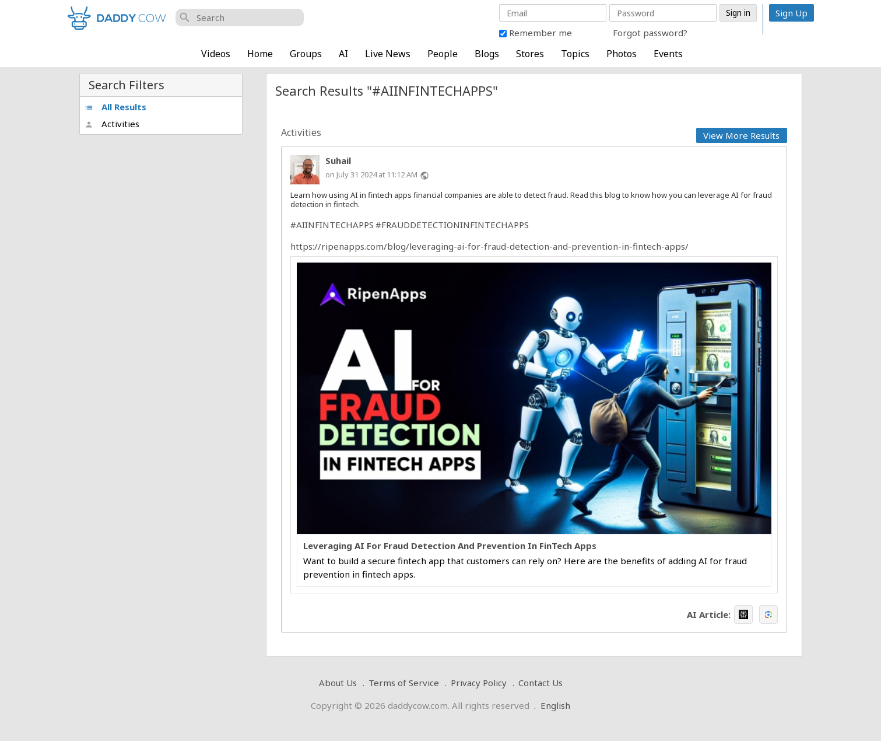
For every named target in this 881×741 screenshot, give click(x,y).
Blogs (487, 53)
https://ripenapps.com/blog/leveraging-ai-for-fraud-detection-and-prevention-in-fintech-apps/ (489, 246)
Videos (215, 53)
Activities (112, 124)
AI (343, 53)
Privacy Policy (479, 682)
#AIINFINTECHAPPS (332, 224)
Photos (621, 53)
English (555, 705)
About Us (338, 682)
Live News (387, 53)
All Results (115, 107)
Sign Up (791, 13)
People (442, 53)
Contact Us (540, 682)
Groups (306, 53)
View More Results (741, 135)
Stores (530, 53)
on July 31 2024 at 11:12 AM (371, 174)
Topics (575, 53)
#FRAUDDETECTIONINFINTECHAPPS (452, 224)
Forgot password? (650, 33)
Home (260, 53)
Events (668, 53)
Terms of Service (403, 682)
